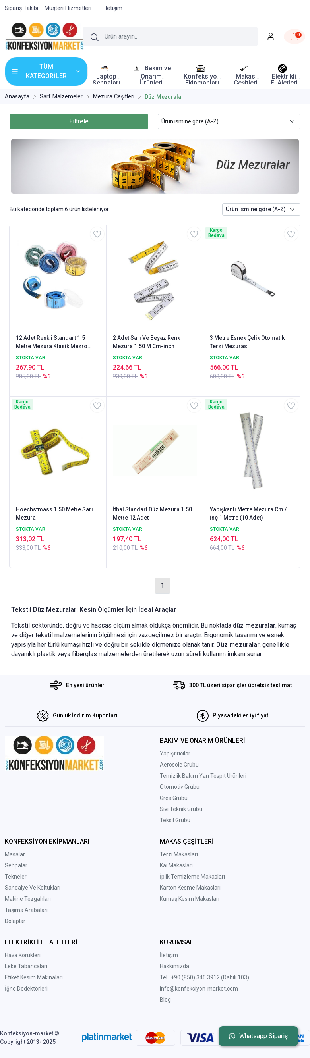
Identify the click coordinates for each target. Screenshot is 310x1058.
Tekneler (16, 876)
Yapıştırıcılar (175, 753)
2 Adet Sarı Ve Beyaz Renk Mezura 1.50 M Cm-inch (146, 342)
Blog (165, 999)
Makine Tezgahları (28, 899)
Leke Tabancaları (26, 966)
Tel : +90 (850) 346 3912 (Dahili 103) (204, 977)
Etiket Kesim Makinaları (34, 977)
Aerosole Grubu (179, 764)
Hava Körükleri (23, 955)
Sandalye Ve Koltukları (32, 888)
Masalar (15, 854)
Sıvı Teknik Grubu (181, 809)
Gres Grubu (174, 798)
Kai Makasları (176, 865)
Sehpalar (16, 865)
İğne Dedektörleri (26, 988)
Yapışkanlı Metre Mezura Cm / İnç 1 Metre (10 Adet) (248, 513)
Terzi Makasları (179, 854)
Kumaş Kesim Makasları (189, 899)
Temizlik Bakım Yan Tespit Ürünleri (203, 776)
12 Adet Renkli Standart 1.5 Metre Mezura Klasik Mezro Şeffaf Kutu (51, 343)
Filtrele (79, 121)
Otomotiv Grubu (180, 787)
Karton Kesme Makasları (190, 888)
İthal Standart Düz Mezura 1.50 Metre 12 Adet (152, 513)
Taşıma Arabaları (26, 910)
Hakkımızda (174, 966)
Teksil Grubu (175, 820)
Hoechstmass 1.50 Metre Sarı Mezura (54, 513)
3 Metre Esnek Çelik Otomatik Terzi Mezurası (247, 342)
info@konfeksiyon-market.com (199, 988)
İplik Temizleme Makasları (192, 876)
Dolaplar (15, 921)
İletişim (169, 955)
